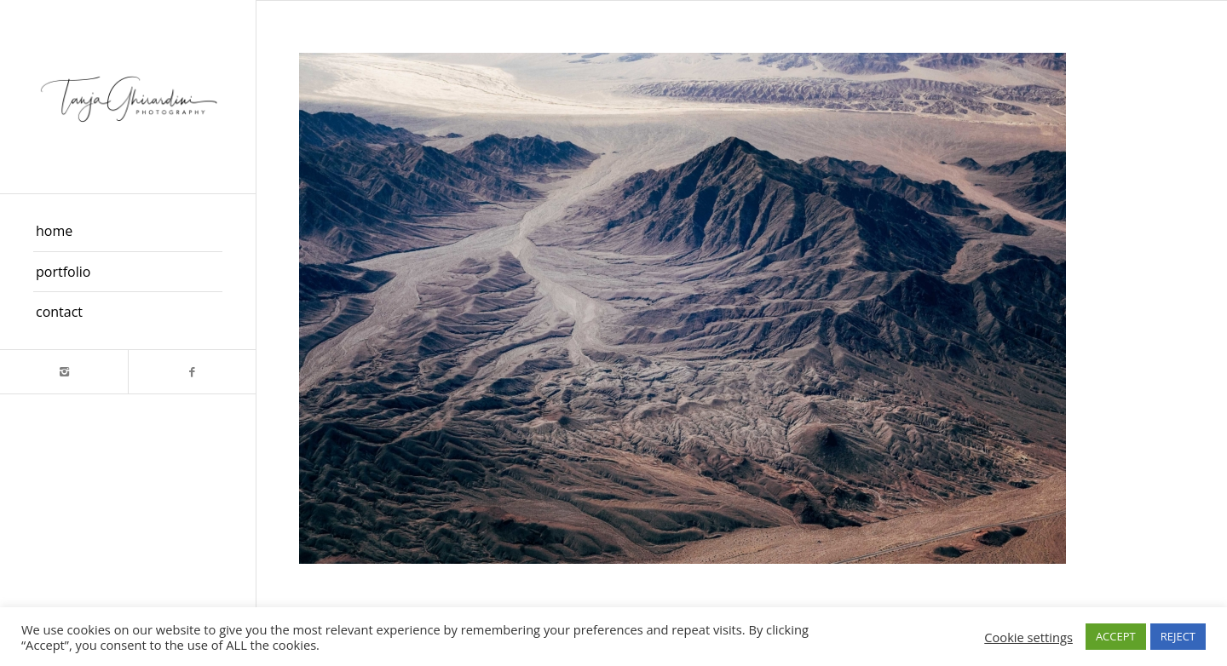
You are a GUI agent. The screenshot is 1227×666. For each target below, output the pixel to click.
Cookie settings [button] (1028, 637)
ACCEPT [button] (1116, 636)
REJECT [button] (1178, 636)
